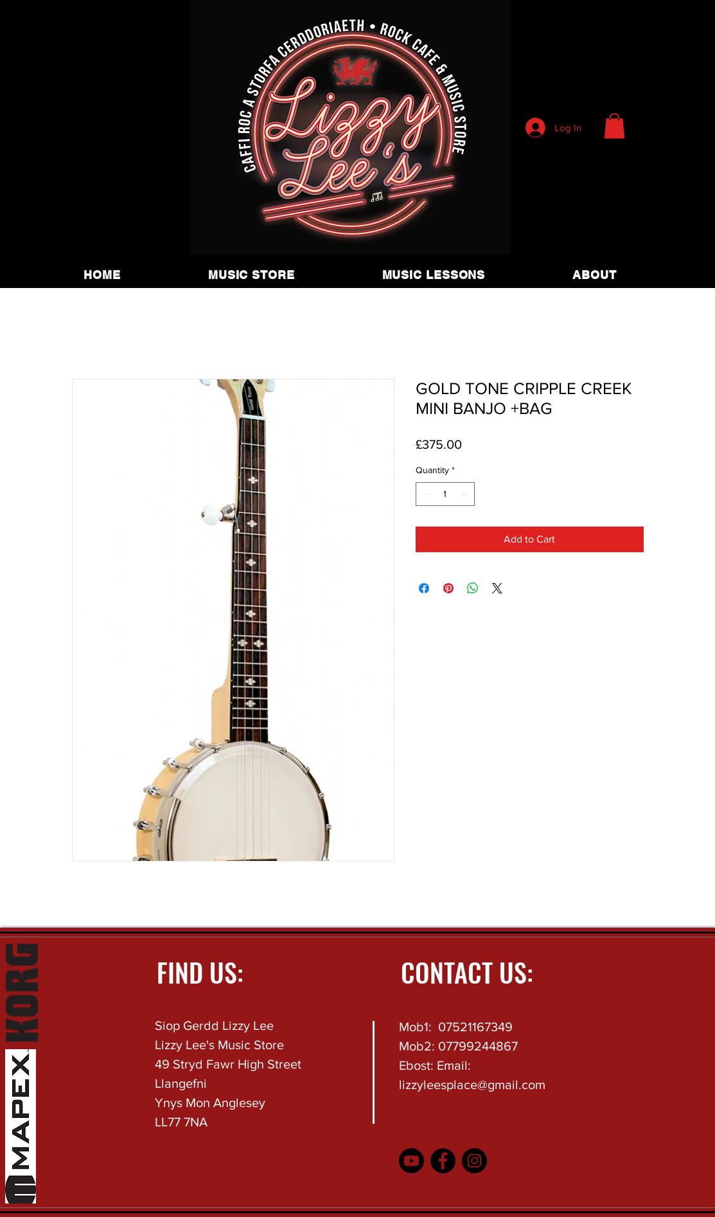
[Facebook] (442, 1160)
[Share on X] (497, 588)
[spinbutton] (445, 494)
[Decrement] (426, 494)
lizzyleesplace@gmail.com (472, 1084)
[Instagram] (474, 1160)
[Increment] (465, 494)
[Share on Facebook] (424, 588)
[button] (614, 125)
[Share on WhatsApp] (473, 588)
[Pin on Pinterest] (448, 588)
